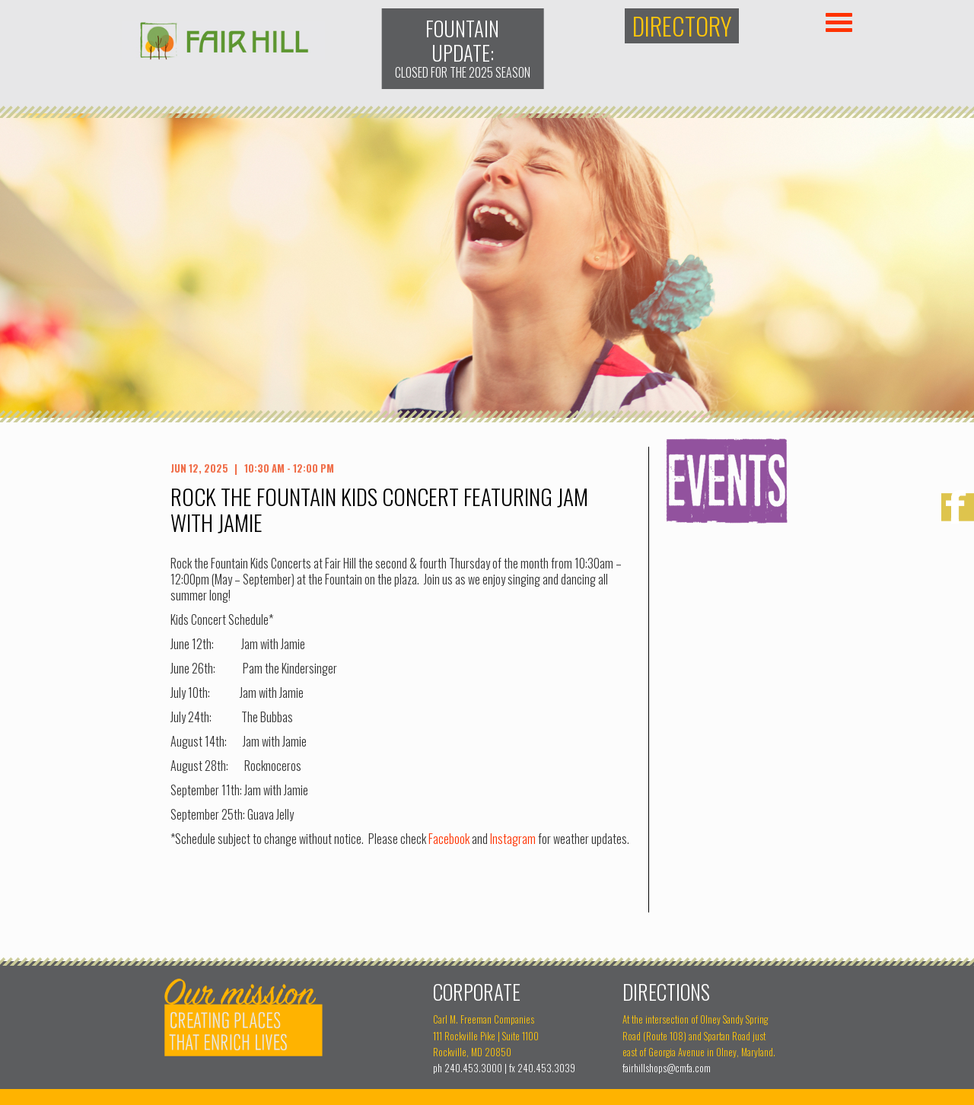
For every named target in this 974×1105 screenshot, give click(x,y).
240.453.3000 (473, 1068)
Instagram (513, 839)
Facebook (448, 839)
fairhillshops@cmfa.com (666, 1068)
